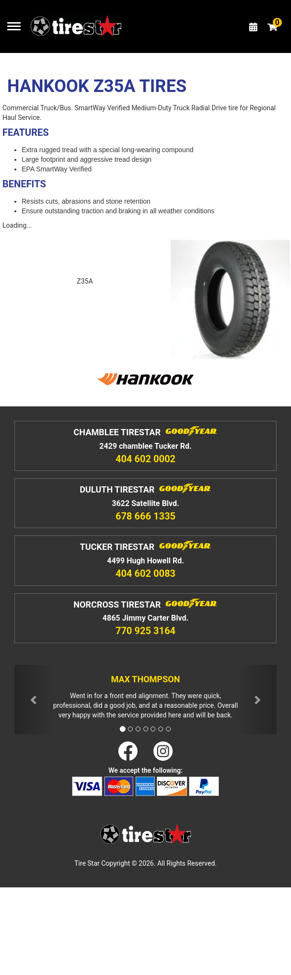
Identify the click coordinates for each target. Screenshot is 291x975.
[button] (34, 700)
